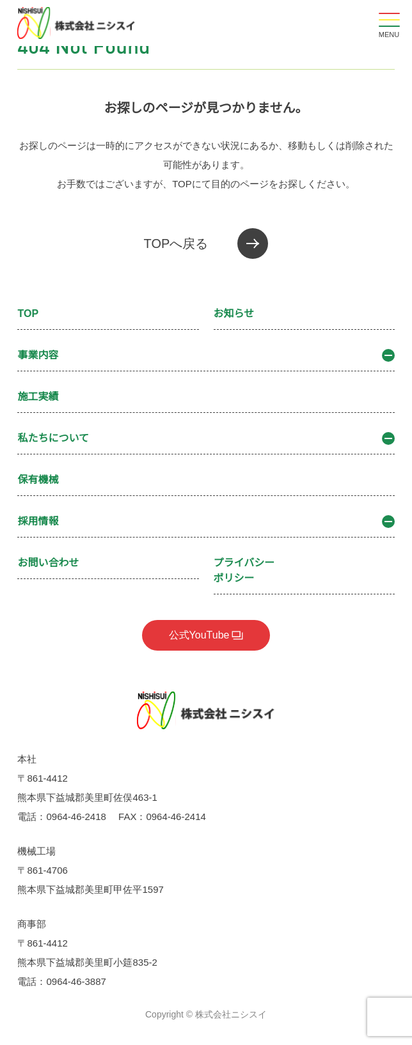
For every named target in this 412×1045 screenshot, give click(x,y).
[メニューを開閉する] (389, 23)
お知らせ (234, 313)
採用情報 (205, 521)
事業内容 (205, 355)
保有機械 (37, 479)
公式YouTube (199, 635)
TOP (27, 313)
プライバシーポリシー (244, 570)
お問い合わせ (48, 562)
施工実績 (37, 396)
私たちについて (205, 438)
